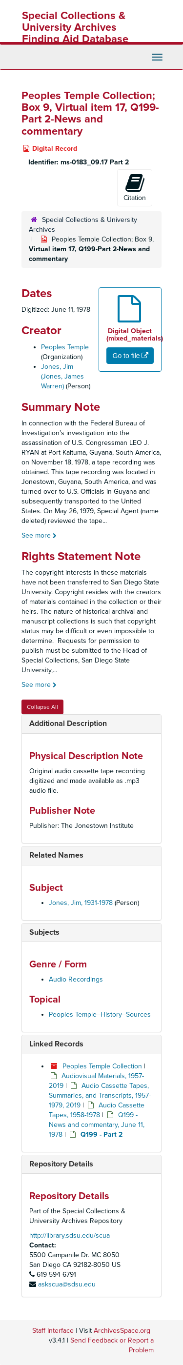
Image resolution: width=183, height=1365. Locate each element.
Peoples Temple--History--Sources (100, 1014)
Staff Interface (53, 1330)
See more (39, 535)
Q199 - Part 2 (101, 1134)
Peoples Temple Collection (102, 1066)
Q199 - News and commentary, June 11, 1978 (96, 1125)
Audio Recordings (76, 979)
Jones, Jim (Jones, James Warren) (62, 376)
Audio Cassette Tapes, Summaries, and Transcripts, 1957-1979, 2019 (100, 1095)
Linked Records (56, 1044)
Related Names (56, 855)
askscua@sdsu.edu (67, 1284)
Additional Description (68, 723)
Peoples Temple (65, 347)
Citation (134, 187)
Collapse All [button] (42, 706)
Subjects (44, 932)
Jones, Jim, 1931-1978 (81, 903)
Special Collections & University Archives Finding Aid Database (75, 27)
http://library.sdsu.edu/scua (69, 1235)
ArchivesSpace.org (122, 1330)
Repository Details (61, 1164)
